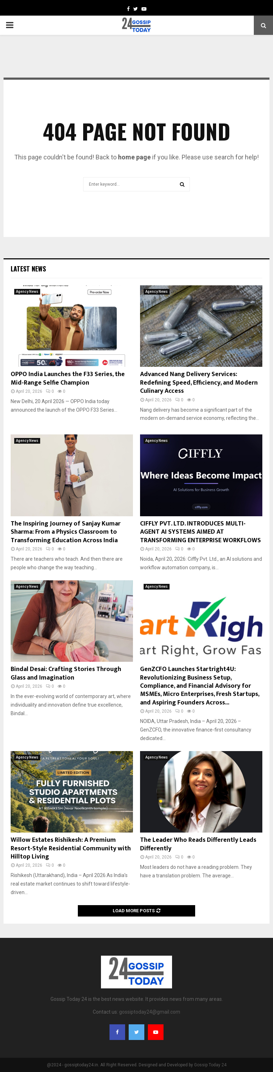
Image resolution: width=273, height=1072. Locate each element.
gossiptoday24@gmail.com (149, 1012)
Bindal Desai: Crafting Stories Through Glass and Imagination (66, 673)
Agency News (27, 292)
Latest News (28, 268)
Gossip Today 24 (210, 1064)
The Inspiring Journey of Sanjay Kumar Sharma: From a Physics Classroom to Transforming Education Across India (66, 532)
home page (134, 157)
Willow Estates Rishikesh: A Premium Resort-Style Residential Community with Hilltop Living (71, 848)
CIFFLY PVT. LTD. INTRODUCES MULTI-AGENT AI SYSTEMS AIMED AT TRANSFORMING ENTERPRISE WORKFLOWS (200, 532)
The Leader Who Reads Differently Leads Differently (198, 844)
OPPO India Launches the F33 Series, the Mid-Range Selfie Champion (68, 378)
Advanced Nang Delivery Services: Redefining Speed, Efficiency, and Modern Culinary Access (199, 382)
